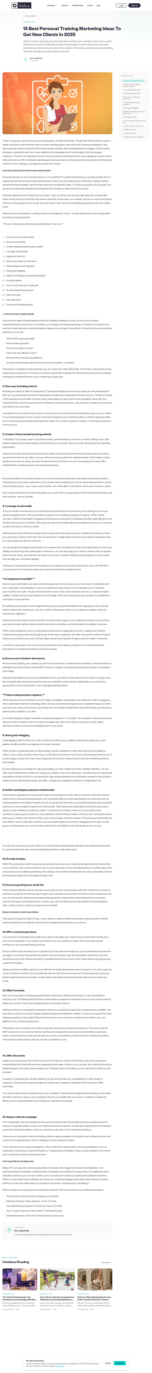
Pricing (89, 5)
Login (121, 5)
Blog (98, 5)
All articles (107, 1262)
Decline (108, 1363)
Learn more (60, 1366)
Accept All (120, 1363)
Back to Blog (29, 16)
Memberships (77, 5)
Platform (65, 5)
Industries (52, 5)
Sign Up (134, 5)
